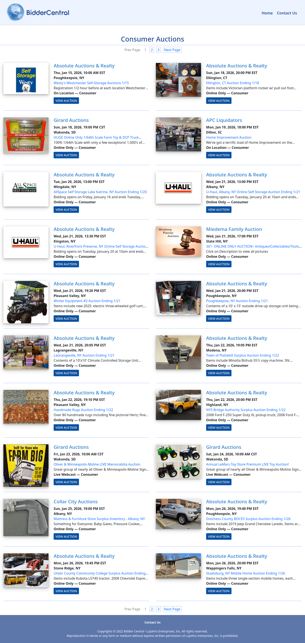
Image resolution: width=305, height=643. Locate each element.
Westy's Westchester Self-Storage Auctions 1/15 (91, 83)
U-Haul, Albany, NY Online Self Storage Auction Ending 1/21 (253, 192)
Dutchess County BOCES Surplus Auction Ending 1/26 (248, 518)
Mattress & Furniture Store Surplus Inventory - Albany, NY (99, 518)
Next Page (172, 49)
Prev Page (132, 49)
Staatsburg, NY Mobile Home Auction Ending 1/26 (245, 573)
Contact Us (287, 12)
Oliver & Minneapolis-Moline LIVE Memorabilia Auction (97, 464)
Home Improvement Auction (228, 137)
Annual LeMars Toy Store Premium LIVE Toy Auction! (247, 464)
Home (267, 12)
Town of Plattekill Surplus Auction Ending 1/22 (242, 355)
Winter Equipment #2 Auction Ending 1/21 (87, 300)
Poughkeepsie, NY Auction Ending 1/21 (237, 300)
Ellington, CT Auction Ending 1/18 (232, 83)
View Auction (66, 101)
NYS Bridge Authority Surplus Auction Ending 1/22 (246, 409)
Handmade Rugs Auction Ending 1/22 (83, 409)
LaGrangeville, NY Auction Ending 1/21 (84, 355)
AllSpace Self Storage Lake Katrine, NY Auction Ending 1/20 (100, 192)
